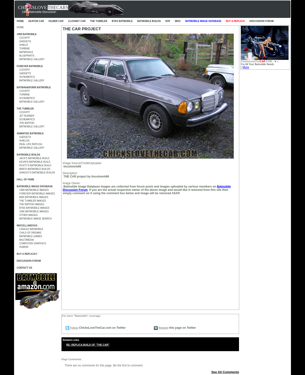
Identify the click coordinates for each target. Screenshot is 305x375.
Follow (74, 327)
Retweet (163, 327)
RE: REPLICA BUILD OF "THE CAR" (87, 344)
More (246, 67)
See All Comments (225, 372)
